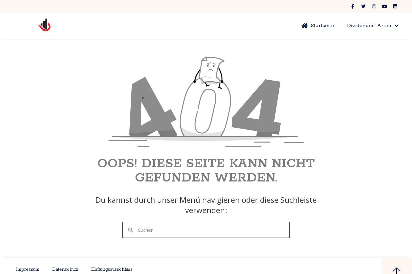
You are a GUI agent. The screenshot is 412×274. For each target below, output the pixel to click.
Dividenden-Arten (372, 26)
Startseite (317, 25)
